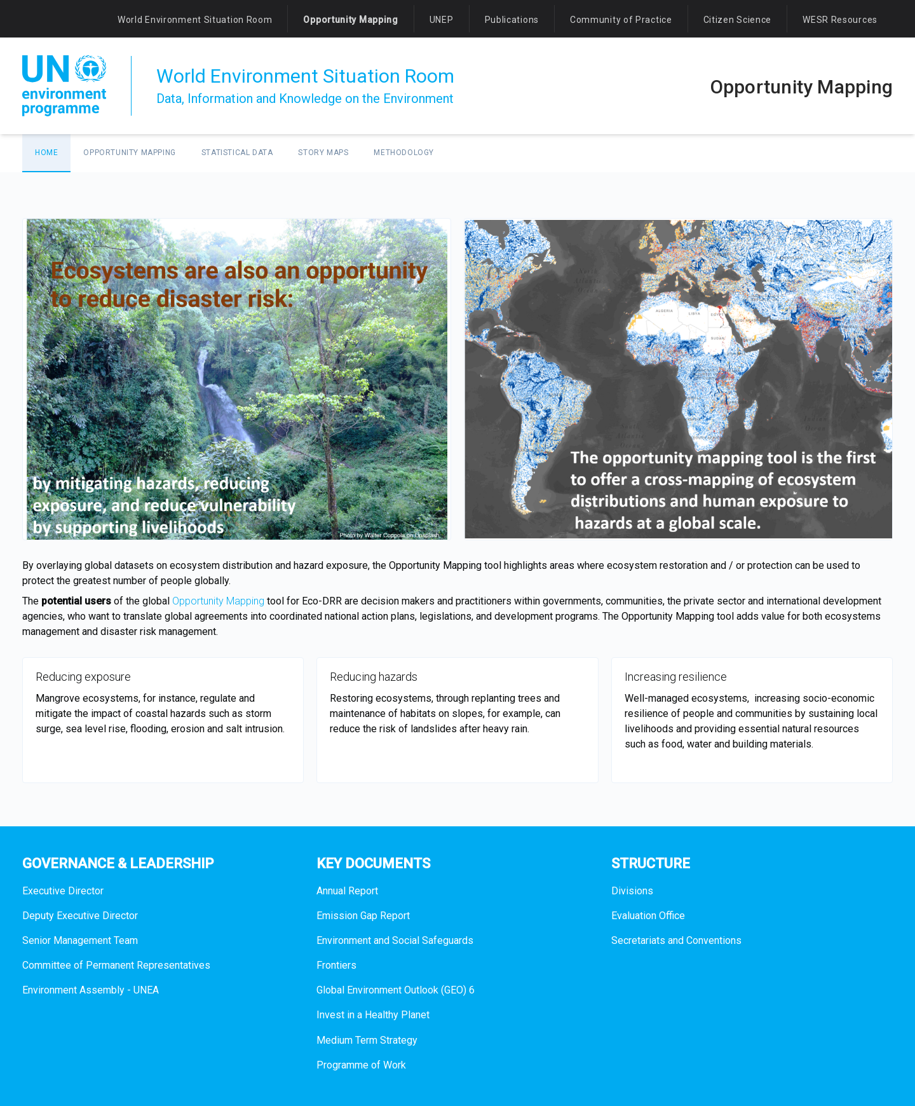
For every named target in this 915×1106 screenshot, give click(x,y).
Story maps (323, 152)
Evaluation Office (648, 916)
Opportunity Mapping (350, 20)
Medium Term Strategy (366, 1040)
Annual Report (347, 891)
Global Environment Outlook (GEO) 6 (395, 990)
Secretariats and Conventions (676, 940)
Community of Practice (621, 20)
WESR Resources (840, 20)
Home (46, 152)
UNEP (442, 20)
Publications (512, 20)
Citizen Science (737, 20)
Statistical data (237, 152)
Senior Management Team (80, 940)
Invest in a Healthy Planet (373, 1015)
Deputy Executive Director (80, 916)
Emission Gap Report (363, 916)
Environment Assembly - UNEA (90, 990)
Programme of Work (361, 1065)
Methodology (404, 152)
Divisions (632, 891)
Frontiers (336, 965)
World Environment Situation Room (195, 20)
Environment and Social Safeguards (394, 940)
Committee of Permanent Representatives (116, 965)
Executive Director (63, 891)
